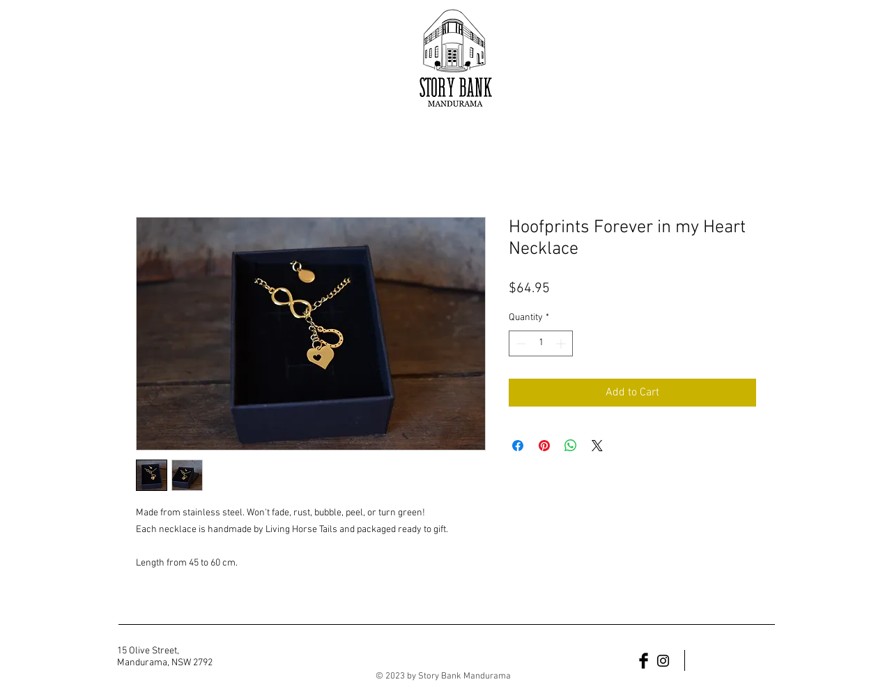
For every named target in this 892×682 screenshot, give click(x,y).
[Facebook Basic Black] (644, 661)
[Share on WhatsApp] (570, 445)
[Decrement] (519, 343)
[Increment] (562, 343)
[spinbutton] (540, 343)
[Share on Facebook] (517, 445)
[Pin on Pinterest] (544, 445)
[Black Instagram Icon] (663, 661)
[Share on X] (597, 445)
